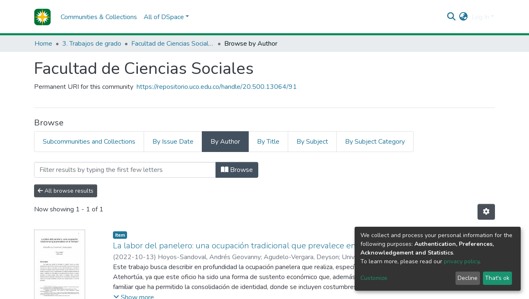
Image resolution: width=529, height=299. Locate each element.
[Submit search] (451, 17)
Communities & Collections (99, 17)
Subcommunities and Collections (89, 141)
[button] (463, 17)
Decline (468, 278)
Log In (480, 17)
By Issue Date (172, 141)
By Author (225, 141)
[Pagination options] (486, 212)
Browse (237, 169)
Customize (373, 278)
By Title (268, 141)
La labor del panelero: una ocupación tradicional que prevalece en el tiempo (253, 245)
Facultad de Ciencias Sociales (172, 43)
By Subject (312, 141)
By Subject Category (375, 141)
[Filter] (125, 170)
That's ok (497, 278)
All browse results (65, 191)
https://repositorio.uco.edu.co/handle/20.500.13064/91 (217, 86)
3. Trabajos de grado (91, 43)
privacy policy (461, 261)
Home (43, 43)
